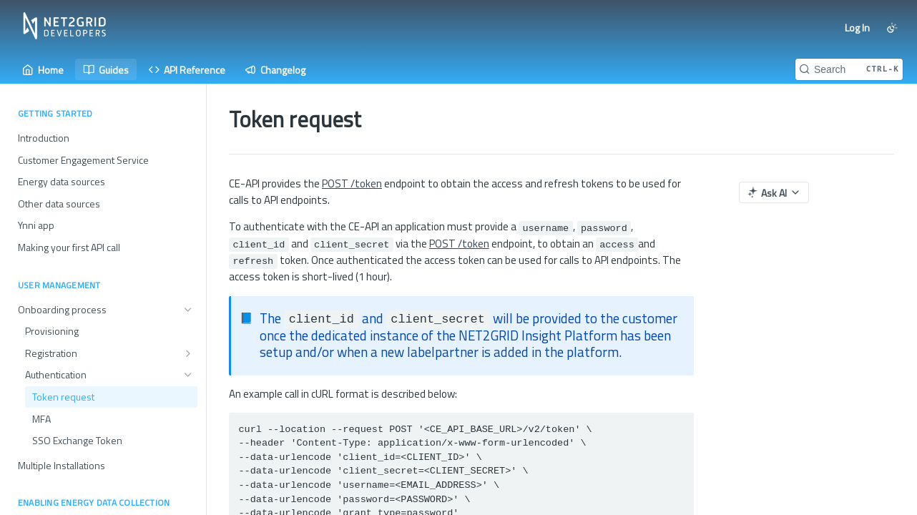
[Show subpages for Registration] (188, 353)
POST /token (352, 183)
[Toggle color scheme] (892, 28)
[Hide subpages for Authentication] (188, 375)
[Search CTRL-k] (849, 69)
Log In (857, 27)
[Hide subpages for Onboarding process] (188, 309)
